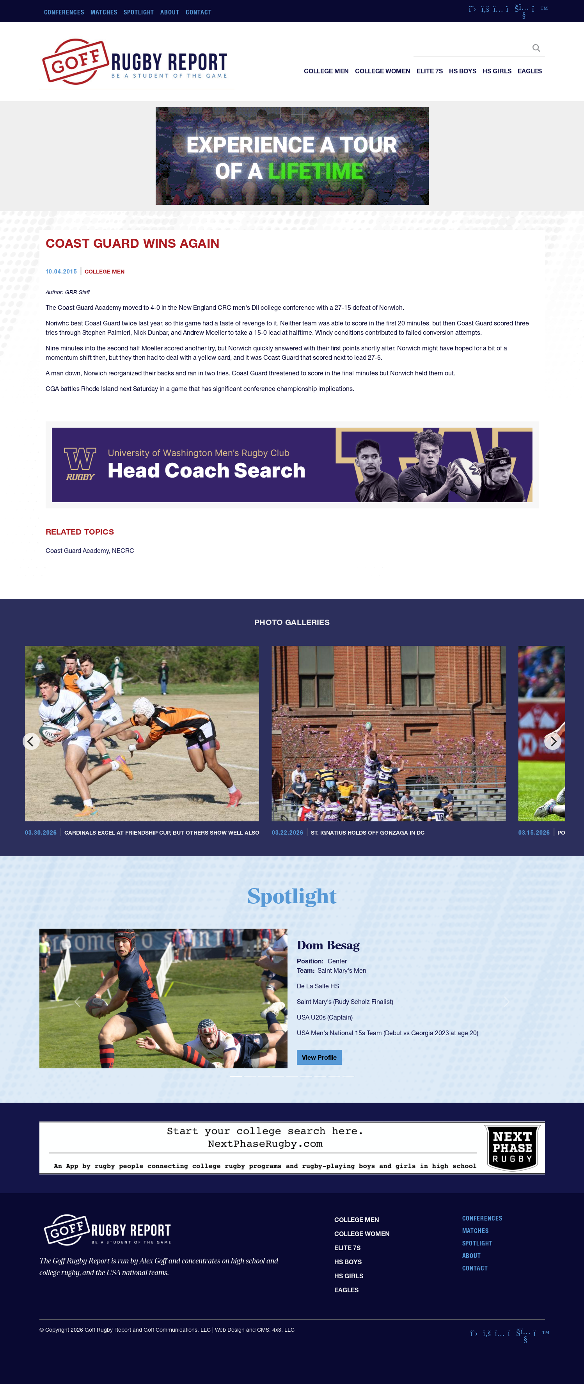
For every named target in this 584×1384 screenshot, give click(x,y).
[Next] (552, 741)
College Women (382, 71)
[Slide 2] (250, 1076)
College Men (326, 71)
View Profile (319, 1057)
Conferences (64, 12)
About (169, 12)
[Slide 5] (292, 1076)
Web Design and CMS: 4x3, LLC (255, 1329)
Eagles (530, 71)
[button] (77, 1002)
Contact (199, 12)
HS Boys (462, 71)
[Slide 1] (236, 1076)
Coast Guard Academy (77, 550)
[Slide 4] (278, 1076)
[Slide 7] (320, 1076)
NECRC (123, 550)
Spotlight (139, 12)
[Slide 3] (264, 1076)
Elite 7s (430, 71)
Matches (104, 12)
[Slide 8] (334, 1076)
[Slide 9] (348, 1076)
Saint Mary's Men (342, 970)
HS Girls (497, 71)
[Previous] (31, 741)
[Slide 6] (306, 1076)
